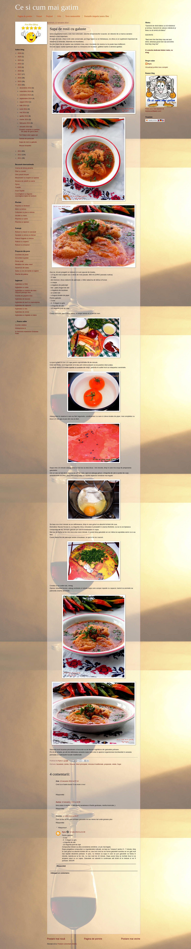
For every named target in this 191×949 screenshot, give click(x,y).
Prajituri (49, 16)
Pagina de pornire (25, 16)
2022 (20, 64)
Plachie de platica (21, 274)
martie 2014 (24, 119)
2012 (20, 155)
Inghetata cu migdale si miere (26, 315)
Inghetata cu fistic (21, 284)
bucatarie (60, 764)
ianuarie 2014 (25, 127)
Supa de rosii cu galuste (28, 142)
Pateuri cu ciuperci (22, 242)
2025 (20, 57)
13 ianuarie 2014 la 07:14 (69, 781)
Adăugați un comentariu (60, 873)
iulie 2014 (23, 105)
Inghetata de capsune (23, 305)
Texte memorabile (72, 16)
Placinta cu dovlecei (22, 206)
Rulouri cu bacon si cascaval (25, 232)
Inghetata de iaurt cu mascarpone (27, 302)
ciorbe (66, 764)
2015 (20, 81)
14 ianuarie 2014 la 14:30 (71, 802)
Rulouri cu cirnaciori (22, 245)
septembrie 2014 (26, 98)
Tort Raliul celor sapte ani (28, 135)
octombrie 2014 (25, 95)
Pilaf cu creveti (20, 171)
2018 (20, 71)
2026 (20, 53)
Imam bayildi (19, 191)
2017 (20, 74)
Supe (119, 764)
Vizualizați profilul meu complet (156, 67)
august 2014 (24, 102)
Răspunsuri (62, 827)
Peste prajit (19, 261)
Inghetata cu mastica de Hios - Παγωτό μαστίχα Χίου (26, 291)
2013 (20, 151)
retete (114, 764)
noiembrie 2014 (25, 91)
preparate (107, 764)
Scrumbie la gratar (22, 258)
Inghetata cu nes (21, 309)
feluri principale (81, 764)
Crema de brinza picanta (24, 168)
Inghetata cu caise (22, 287)
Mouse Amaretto (25, 146)
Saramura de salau (22, 268)
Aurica (58, 802)
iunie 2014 (24, 109)
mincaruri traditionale (95, 764)
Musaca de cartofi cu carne (25, 181)
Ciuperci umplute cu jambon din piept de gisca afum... (29, 130)
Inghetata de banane (22, 299)
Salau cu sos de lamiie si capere (27, 271)
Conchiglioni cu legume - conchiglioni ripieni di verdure (25, 195)
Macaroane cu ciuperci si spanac (27, 178)
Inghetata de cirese (22, 312)
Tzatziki (18, 187)
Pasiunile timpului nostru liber (96, 16)
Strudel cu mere (21, 216)
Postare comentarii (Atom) (67, 944)
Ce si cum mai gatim (47, 7)
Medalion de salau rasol (24, 264)
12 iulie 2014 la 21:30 (77, 832)
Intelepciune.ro (20, 328)
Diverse (72, 764)
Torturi (39, 16)
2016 (20, 78)
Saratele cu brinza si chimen (25, 235)
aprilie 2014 (24, 116)
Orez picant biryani (22, 174)
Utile (59, 16)
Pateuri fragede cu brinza (24, 238)
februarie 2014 (25, 123)
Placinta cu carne (21, 219)
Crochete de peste (22, 255)
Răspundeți (60, 795)
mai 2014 (23, 112)
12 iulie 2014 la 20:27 (70, 816)
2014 (20, 85)
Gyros (17, 184)
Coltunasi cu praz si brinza (24, 212)
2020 (20, 67)
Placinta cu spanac (22, 222)
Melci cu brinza (20, 209)
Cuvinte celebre (21, 325)
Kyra (64, 832)
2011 (20, 158)
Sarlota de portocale (26, 139)
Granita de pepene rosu (23, 296)
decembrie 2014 (26, 88)
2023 (20, 60)
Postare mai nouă (56, 939)
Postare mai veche (130, 939)
